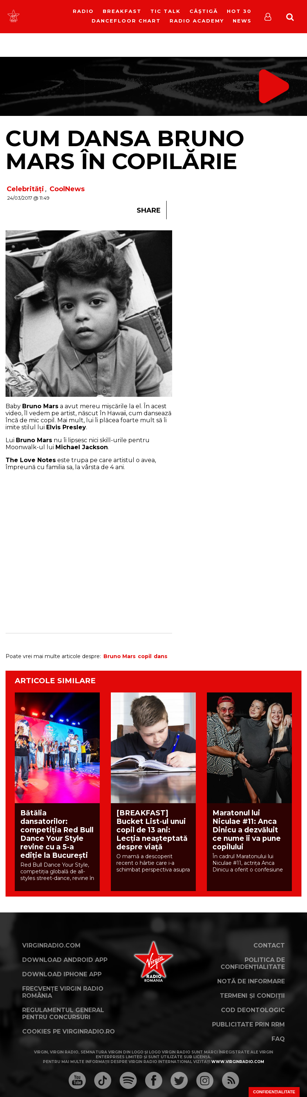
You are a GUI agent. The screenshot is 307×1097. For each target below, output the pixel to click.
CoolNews (67, 189)
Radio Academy (197, 21)
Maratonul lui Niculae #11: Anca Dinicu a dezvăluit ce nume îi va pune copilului (246, 830)
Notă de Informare (251, 981)
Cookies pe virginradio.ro (68, 1031)
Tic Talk (165, 11)
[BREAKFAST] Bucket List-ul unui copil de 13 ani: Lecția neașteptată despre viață (152, 830)
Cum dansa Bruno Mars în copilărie (125, 150)
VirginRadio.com (51, 945)
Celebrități (25, 189)
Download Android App (65, 959)
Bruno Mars (119, 656)
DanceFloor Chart (126, 21)
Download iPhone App (62, 974)
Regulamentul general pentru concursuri (63, 1014)
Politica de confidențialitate (253, 963)
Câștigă (204, 11)
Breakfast (122, 11)
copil (144, 656)
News (242, 21)
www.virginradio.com (237, 1061)
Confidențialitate (274, 1092)
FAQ (278, 1038)
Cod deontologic (253, 1010)
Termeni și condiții (252, 995)
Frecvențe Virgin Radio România (62, 992)
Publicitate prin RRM (248, 1024)
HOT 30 (239, 11)
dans (160, 656)
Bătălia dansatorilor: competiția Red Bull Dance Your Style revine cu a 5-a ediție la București (56, 834)
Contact (269, 945)
